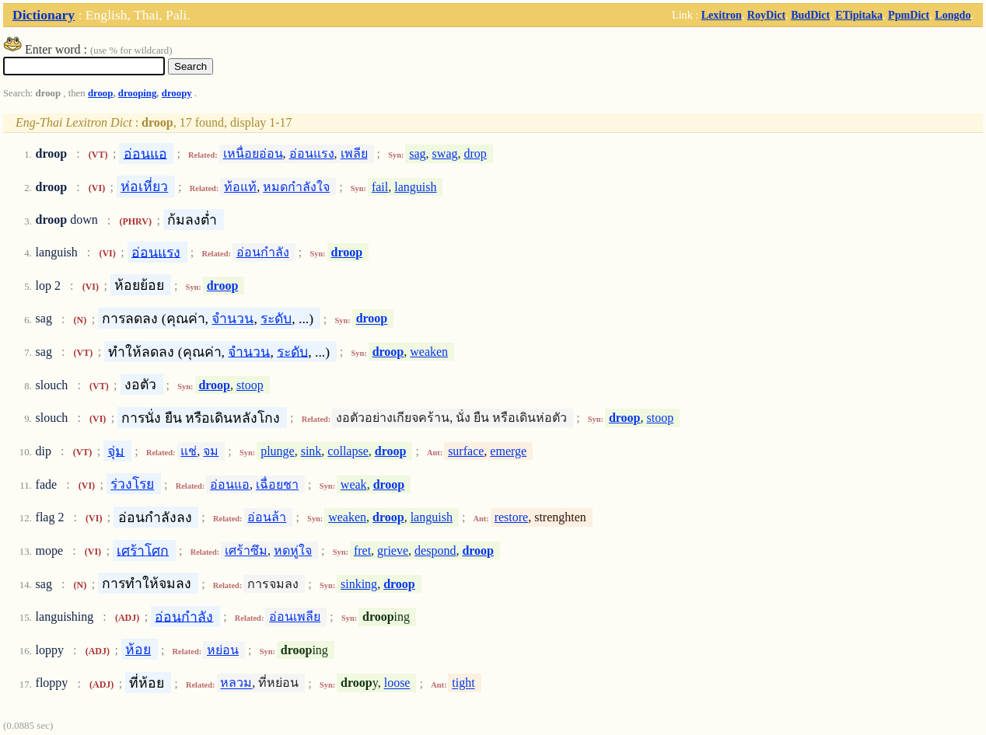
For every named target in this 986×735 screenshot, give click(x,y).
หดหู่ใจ (293, 550)
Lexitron (721, 15)
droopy (177, 93)
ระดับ (276, 318)
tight (463, 683)
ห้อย (138, 649)
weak (354, 484)
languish (415, 186)
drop (475, 153)
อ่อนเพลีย (294, 616)
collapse (347, 451)
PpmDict (908, 15)
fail (380, 186)
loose (397, 683)
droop (100, 93)
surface (466, 451)
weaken (429, 351)
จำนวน (232, 318)
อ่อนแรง (311, 153)
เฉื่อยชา (277, 484)
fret (362, 550)
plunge (277, 451)
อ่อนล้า (266, 517)
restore (512, 517)
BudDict (810, 15)
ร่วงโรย (132, 484)
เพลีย (354, 153)
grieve (392, 550)
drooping (137, 93)
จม (211, 451)
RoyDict (766, 15)
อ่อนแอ (145, 153)
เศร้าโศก (143, 550)
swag (445, 153)
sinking (359, 583)
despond (435, 550)
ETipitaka (859, 15)
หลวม (236, 683)
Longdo (952, 15)
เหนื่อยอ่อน (253, 153)
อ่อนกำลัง (262, 252)
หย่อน (223, 650)
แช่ (188, 451)
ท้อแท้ (240, 186)
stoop (250, 385)
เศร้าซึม (246, 550)
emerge (508, 451)
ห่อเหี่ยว (144, 186)
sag (417, 153)
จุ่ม (115, 450)
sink (311, 451)
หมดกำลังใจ (296, 186)
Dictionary (43, 15)
